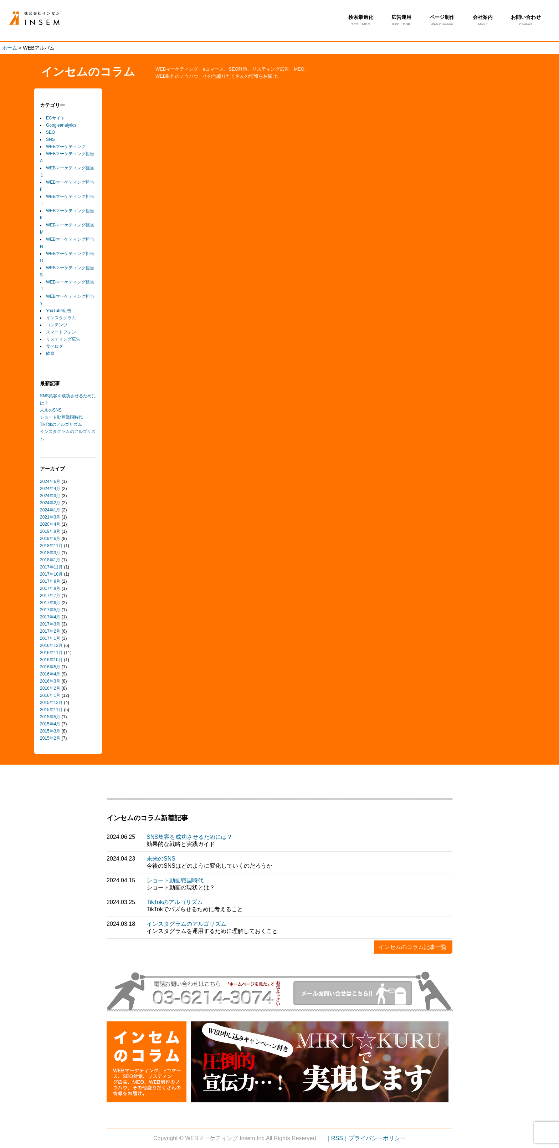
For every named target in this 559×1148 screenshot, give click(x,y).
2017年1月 (50, 638)
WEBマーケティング (66, 146)
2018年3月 (50, 552)
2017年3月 (50, 624)
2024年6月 (50, 481)
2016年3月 (50, 681)
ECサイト (55, 118)
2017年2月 (50, 631)
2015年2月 (50, 738)
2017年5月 (50, 609)
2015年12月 (51, 702)
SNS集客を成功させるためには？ (189, 837)
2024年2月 (50, 502)
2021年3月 (50, 517)
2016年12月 (51, 645)
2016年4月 (50, 674)
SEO (50, 132)
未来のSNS (51, 410)
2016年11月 (51, 652)
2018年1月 (50, 559)
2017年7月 (50, 595)
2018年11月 (51, 545)
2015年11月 (51, 709)
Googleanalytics (61, 125)
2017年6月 (50, 602)
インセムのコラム (88, 71)
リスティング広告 (63, 339)
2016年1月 (50, 695)
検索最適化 (360, 21)
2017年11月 (51, 567)
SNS (50, 139)
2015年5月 (50, 716)
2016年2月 (50, 688)
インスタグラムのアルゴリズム (186, 924)
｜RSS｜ (337, 1138)
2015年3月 (50, 731)
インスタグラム (61, 317)
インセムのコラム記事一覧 (412, 947)
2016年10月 (51, 659)
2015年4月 (50, 723)
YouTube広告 (58, 310)
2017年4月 (50, 616)
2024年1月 (50, 509)
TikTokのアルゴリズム (61, 424)
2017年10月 (51, 574)
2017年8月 (50, 588)
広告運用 (401, 21)
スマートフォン (61, 332)
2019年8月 (50, 531)
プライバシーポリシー (377, 1138)
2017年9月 (50, 581)
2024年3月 (50, 495)
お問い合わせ (526, 21)
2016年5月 (50, 666)
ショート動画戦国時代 (61, 417)
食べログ (54, 346)
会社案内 (483, 21)
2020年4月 (50, 524)
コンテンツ (56, 324)
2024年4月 (50, 488)
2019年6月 (50, 538)
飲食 (50, 353)
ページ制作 (442, 21)
